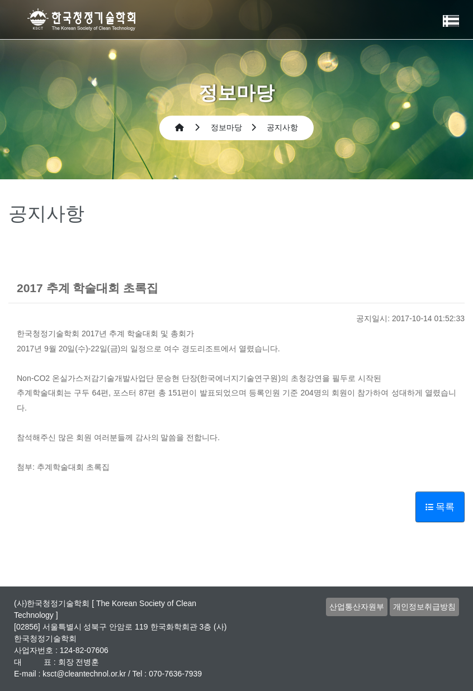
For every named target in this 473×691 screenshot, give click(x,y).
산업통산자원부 (356, 606)
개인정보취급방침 (424, 606)
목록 (440, 507)
